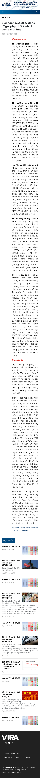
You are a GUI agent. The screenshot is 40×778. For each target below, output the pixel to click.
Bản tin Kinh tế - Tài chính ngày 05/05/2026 (11, 694)
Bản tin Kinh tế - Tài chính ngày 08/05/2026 (11, 563)
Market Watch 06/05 (11, 623)
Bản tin (6, 17)
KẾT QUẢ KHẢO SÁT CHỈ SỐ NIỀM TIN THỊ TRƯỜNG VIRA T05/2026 (11, 665)
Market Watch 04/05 (11, 717)
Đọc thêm (8, 540)
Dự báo (5, 753)
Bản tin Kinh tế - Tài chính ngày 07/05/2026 (11, 596)
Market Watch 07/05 (11, 579)
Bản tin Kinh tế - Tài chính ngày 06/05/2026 (11, 639)
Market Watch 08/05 (11, 547)
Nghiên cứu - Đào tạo (12, 758)
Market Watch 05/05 (11, 678)
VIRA (6, 4)
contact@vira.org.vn (14, 773)
